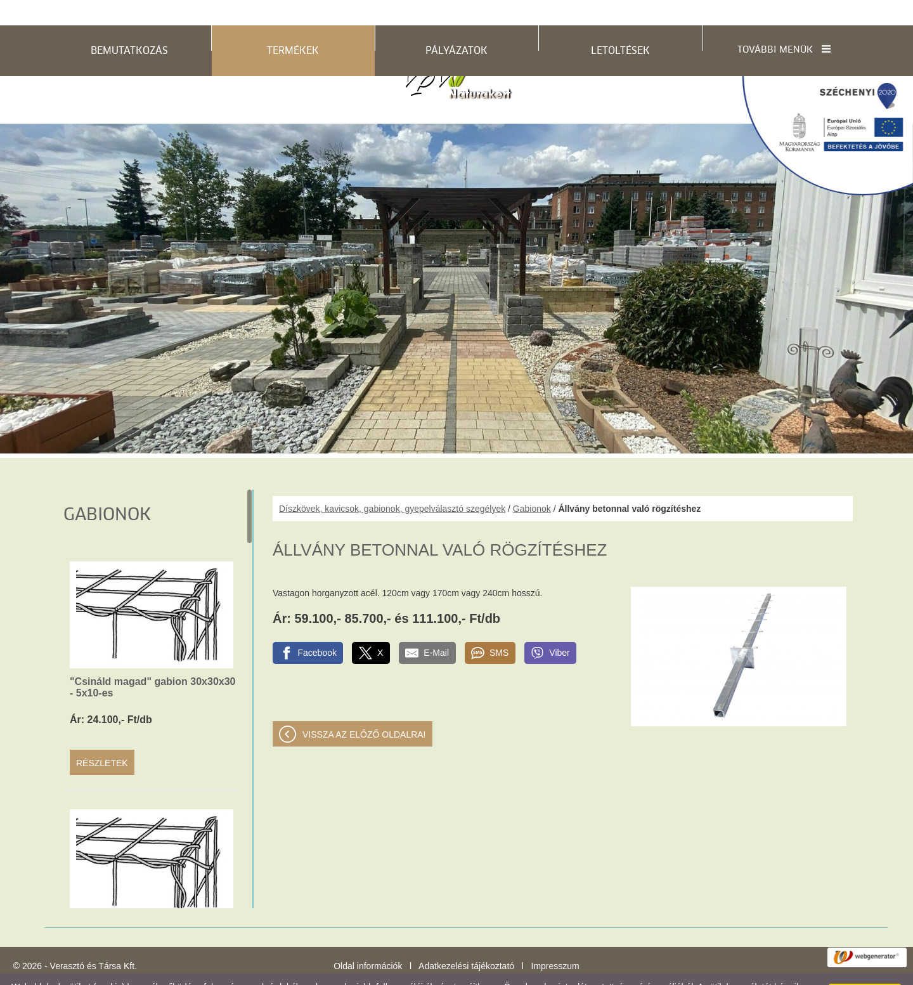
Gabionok (532, 483)
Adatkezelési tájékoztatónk (258, 972)
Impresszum (555, 941)
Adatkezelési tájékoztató (466, 941)
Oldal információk (367, 941)
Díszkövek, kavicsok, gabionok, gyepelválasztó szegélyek (392, 483)
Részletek (102, 738)
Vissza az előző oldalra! (364, 709)
